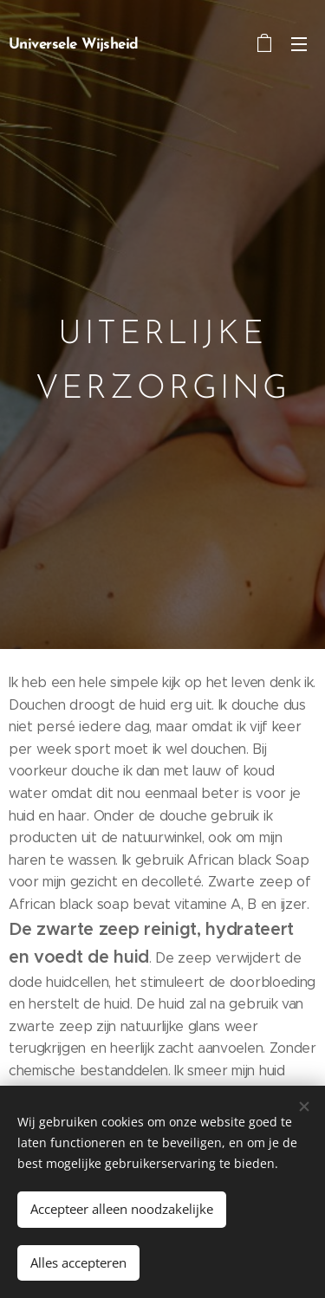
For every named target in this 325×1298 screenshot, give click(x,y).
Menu (299, 44)
